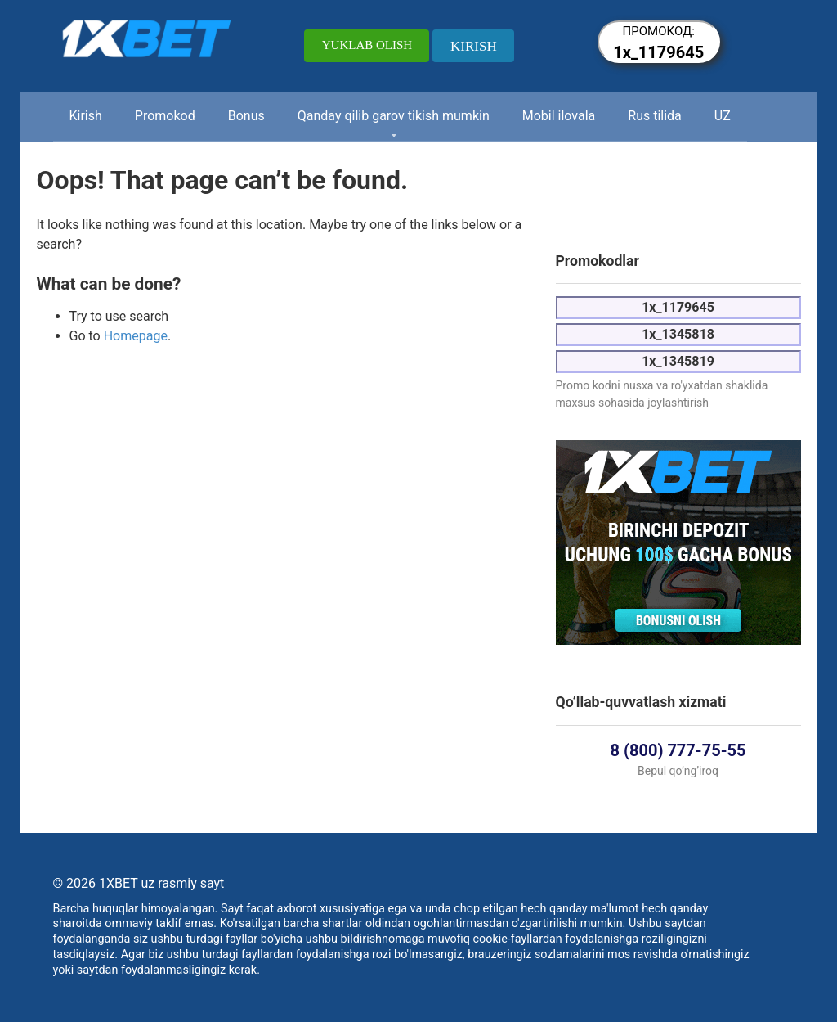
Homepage (136, 336)
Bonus (246, 116)
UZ (722, 116)
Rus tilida (655, 116)
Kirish (85, 116)
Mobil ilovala (559, 116)
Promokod (165, 116)
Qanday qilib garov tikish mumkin (394, 116)
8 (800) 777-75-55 (678, 750)
